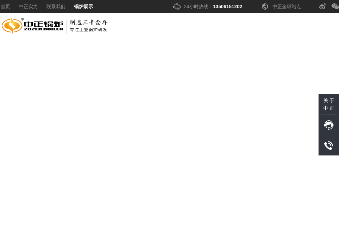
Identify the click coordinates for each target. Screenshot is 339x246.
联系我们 (55, 6)
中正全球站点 (286, 6)
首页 (5, 6)
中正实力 (28, 6)
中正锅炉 (55, 27)
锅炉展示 (83, 6)
